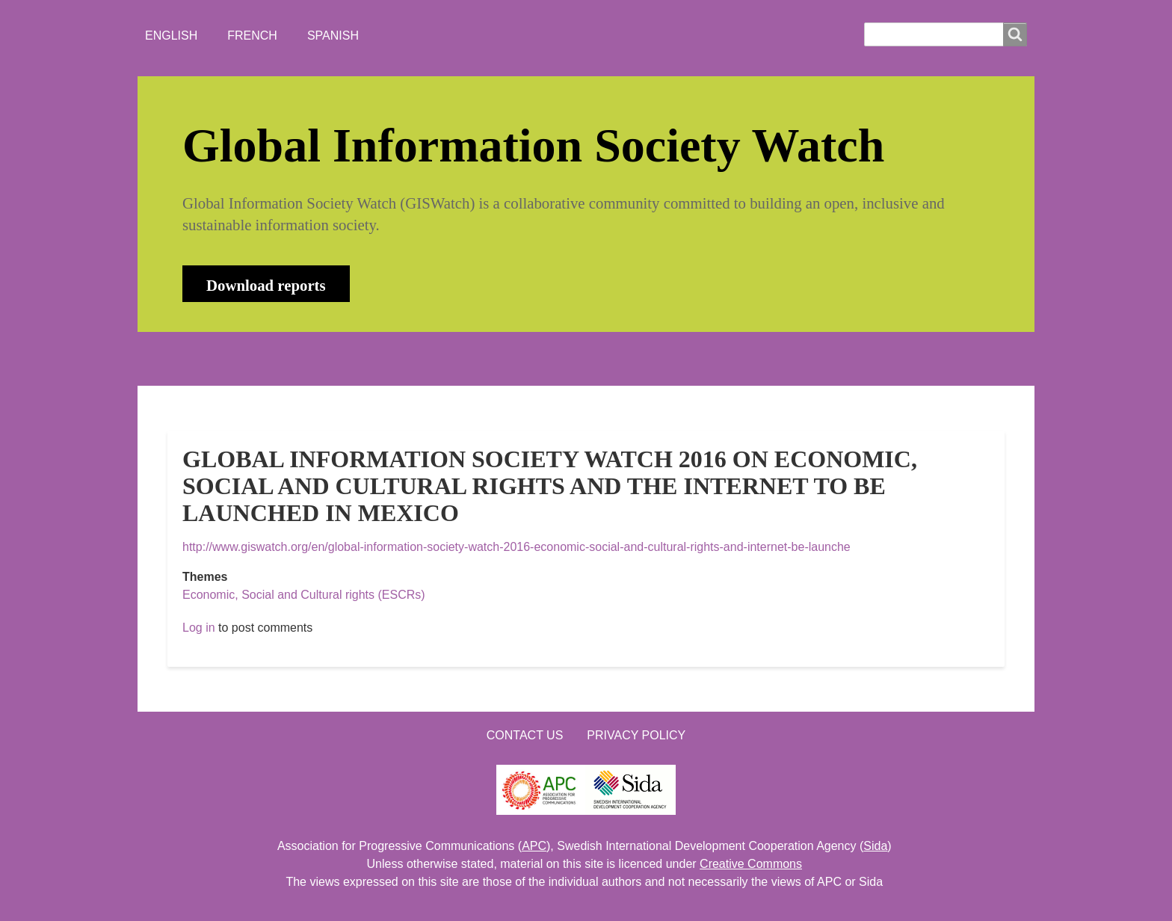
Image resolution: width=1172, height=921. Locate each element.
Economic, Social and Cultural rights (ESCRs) (303, 594)
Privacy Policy (636, 735)
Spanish (333, 35)
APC (534, 846)
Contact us (525, 735)
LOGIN (646, 358)
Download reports (266, 285)
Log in (198, 627)
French (252, 35)
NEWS (340, 358)
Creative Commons (751, 863)
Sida (875, 846)
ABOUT (268, 358)
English (171, 35)
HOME (197, 358)
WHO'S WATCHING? (448, 358)
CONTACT (565, 358)
